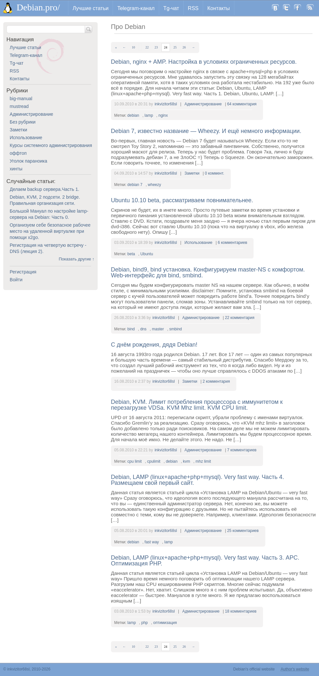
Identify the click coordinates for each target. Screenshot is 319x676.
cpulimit (153, 461)
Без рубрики (22, 122)
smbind (175, 329)
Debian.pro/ (38, 7)
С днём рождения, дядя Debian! (154, 344)
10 (133, 47)
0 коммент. (214, 173)
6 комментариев (232, 242)
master (158, 329)
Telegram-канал (135, 8)
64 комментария (242, 104)
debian (133, 115)
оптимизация (165, 622)
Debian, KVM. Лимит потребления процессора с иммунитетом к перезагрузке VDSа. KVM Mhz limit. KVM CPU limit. (197, 405)
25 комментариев (243, 530)
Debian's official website (254, 669)
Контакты (218, 8)
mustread (19, 106)
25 (175, 47)
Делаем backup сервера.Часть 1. (44, 189)
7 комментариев (242, 450)
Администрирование (203, 104)
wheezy (154, 184)
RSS (193, 8)
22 (147, 47)
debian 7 (134, 184)
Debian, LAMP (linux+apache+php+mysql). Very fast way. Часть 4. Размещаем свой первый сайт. (197, 480)
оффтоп (18, 153)
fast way (152, 542)
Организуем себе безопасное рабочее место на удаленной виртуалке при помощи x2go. (50, 231)
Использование (199, 242)
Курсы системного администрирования (51, 145)
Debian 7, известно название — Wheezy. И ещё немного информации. (206, 131)
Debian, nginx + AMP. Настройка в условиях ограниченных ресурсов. (204, 62)
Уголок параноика (28, 161)
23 (156, 47)
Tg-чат (171, 8)
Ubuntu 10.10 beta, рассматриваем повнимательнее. (182, 200)
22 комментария (239, 317)
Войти (16, 279)
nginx (163, 115)
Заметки (192, 173)
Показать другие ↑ (76, 259)
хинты (16, 168)
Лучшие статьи (90, 8)
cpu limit (134, 461)
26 (184, 47)
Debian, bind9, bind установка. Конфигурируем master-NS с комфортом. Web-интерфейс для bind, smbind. (208, 272)
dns (143, 329)
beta (131, 254)
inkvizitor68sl (166, 104)
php (144, 622)
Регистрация (23, 271)
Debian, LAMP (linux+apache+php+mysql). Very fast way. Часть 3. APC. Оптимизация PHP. (205, 560)
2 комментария (216, 381)
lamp (149, 115)
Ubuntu (146, 254)
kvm (186, 461)
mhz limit (203, 461)
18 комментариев (241, 611)
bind (131, 329)
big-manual (21, 98)
